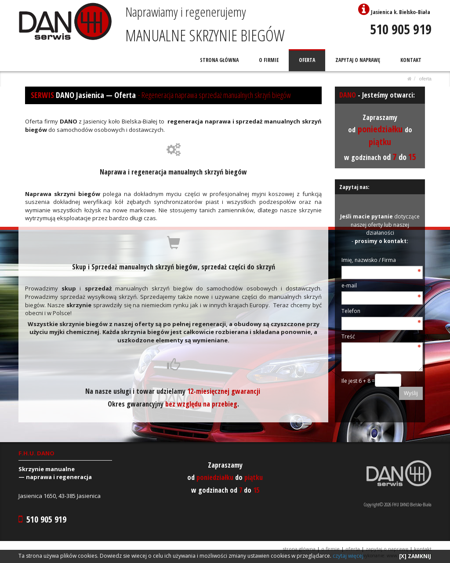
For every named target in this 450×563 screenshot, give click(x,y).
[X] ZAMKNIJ (415, 556)
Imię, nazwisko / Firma (368, 260)
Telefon (350, 311)
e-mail (349, 285)
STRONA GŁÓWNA (220, 60)
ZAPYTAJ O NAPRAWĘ (358, 60)
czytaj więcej (348, 555)
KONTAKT (410, 60)
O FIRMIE (269, 60)
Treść (348, 336)
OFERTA (307, 60)
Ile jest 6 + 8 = (358, 381)
